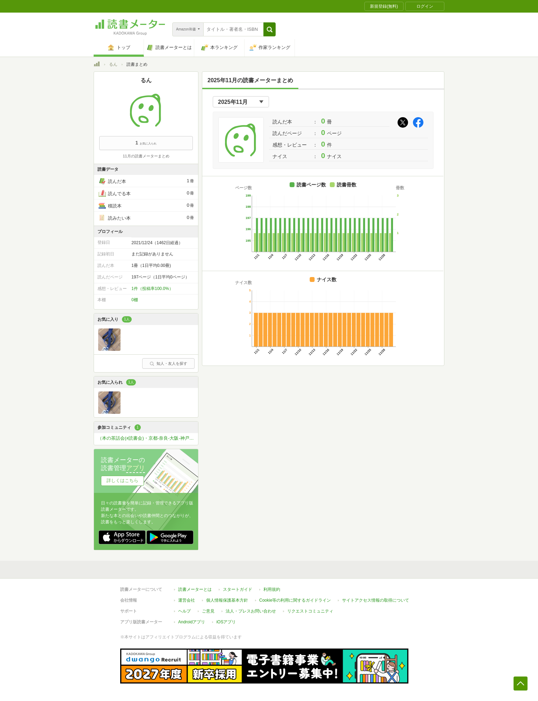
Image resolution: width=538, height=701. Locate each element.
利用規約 (271, 589)
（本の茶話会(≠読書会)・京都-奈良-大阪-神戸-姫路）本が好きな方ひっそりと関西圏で (147, 438)
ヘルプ (184, 611)
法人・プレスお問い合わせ (251, 611)
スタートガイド (237, 589)
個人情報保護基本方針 (227, 600)
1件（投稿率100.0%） (152, 288)
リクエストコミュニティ (310, 611)
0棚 (134, 299)
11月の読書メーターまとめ (146, 156)
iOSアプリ (226, 622)
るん (113, 64)
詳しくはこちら (122, 480)
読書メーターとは (195, 589)
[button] (269, 29)
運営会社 (186, 600)
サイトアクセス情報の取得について (375, 600)
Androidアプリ (191, 622)
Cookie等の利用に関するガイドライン (295, 600)
